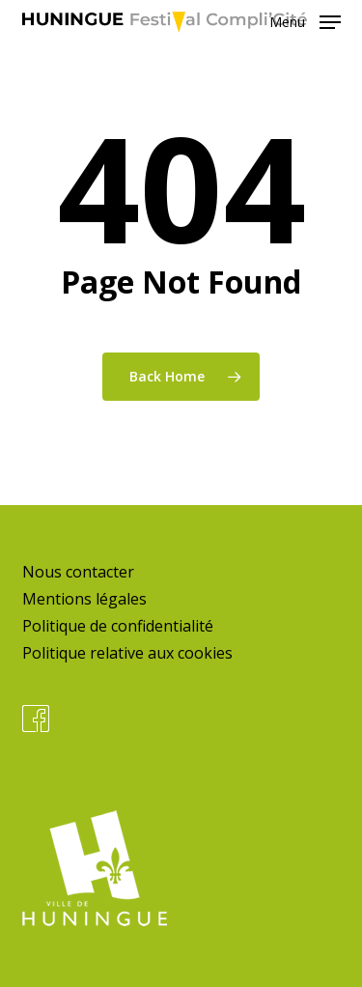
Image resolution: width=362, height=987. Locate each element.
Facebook (35, 718)
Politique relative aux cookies (127, 652)
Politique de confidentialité (117, 625)
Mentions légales (84, 598)
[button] (305, 20)
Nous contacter (78, 571)
